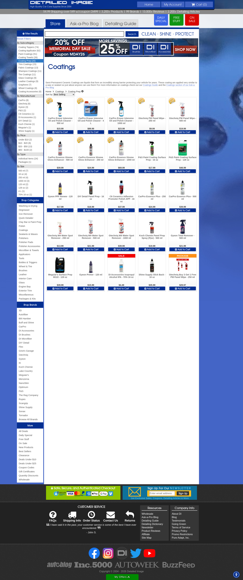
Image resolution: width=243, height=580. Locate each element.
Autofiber (23, 314)
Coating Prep (74, 91)
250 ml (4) (23, 177)
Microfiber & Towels (29, 250)
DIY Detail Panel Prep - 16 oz (91, 197)
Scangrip (23, 403)
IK (20, 363)
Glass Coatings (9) (27, 78)
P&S (21, 391)
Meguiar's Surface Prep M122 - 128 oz (60, 275)
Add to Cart (60, 132)
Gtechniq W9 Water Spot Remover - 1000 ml (121, 236)
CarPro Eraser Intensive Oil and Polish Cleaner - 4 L (91, 120)
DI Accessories (26, 330)
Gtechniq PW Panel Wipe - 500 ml (182, 119)
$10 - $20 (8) (24, 143)
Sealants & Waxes (28, 234)
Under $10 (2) (25, 139)
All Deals (23, 431)
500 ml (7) (23, 170)
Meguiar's (24, 375)
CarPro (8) (23, 100)
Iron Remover (26, 214)
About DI (176, 514)
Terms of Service (181, 527)
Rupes (22, 399)
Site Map (146, 537)
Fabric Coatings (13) (28, 67)
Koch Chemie (26, 367)
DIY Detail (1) (24, 120)
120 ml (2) (23, 184)
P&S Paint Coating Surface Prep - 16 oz (152, 158)
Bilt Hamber (25, 318)
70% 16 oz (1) (25, 194)
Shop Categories (30, 200)
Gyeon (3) (23, 107)
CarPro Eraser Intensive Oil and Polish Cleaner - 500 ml (60, 120)
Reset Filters (24, 38)
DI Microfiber (25, 338)
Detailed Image (61, 3)
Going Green (179, 524)
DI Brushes (24, 334)
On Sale (23, 443)
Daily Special (25, 435)
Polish (22, 226)
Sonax (22, 411)
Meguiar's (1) (24, 127)
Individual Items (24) (28, 158)
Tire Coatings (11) (27, 74)
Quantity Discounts (28, 475)
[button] (236, 574)
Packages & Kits (27, 298)
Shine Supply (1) (26, 131)
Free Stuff (24, 439)
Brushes (23, 270)
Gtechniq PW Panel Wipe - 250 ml (152, 119)
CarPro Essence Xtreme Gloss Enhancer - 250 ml (91, 158)
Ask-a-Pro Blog (150, 517)
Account (172, 4)
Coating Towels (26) (28, 57)
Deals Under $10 (27, 459)
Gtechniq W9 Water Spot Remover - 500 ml (91, 236)
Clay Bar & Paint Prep (30, 222)
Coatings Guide (150, 85)
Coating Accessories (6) (29, 91)
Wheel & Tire (25, 266)
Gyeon (22, 358)
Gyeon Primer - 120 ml (90, 274)
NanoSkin (24, 383)
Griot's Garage (26, 350)
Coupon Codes (26, 467)
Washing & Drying (28, 206)
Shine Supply (25, 407)
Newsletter (147, 527)
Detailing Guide (150, 520)
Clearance (24, 455)
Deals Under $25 (27, 463)
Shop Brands (30, 304)
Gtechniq (23, 354)
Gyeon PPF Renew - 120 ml (60, 197)
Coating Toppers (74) (28, 47)
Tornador (23, 415)
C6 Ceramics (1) (26, 114)
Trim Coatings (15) (27, 64)
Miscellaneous (26, 294)
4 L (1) (21, 191)
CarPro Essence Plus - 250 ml (152, 197)
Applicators (24, 254)
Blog (174, 517)
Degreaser (24, 210)
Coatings (23, 230)
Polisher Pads (26, 242)
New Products (26, 447)
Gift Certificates (27, 471)
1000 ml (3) (23, 181)
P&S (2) (22, 110)
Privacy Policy (179, 531)
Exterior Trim (25, 290)
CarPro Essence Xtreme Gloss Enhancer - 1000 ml (121, 158)
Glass (22, 282)
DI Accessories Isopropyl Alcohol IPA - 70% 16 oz (121, 275)
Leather (23, 274)
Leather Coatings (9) (28, 81)
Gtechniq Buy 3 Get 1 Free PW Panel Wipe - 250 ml (182, 275)
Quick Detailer (26, 218)
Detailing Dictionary (152, 524)
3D (20, 310)
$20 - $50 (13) (25, 146)
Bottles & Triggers (28, 262)
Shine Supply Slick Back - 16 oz (152, 275)
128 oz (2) (23, 188)
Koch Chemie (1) (26, 124)
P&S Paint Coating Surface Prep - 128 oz (182, 158)
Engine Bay (25, 286)
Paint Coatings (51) (27, 54)
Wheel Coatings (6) (27, 88)
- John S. (91, 532)
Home (149, 4)
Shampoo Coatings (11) (29, 71)
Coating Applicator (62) (29, 50)
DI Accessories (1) (27, 117)
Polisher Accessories (29, 246)
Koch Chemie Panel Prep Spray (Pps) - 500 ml (152, 236)
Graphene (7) (24, 84)
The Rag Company (28, 395)
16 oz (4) (22, 174)
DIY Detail (24, 342)
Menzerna (24, 379)
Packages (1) (24, 162)
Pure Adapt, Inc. (180, 537)
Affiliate (146, 534)
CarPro (22, 326)
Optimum (23, 387)
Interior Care (25, 278)
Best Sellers (25, 451)
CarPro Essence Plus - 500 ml (182, 197)
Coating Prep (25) (27, 61)
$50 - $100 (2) (25, 150)
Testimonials (178, 520)
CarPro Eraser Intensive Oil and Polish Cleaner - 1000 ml (121, 120)
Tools (21, 258)
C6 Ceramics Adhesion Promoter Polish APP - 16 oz (121, 199)
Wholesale (24, 479)
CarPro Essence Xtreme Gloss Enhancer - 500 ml (60, 158)
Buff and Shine (26, 322)
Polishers (23, 238)
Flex (21, 346)
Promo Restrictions (182, 534)
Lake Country (26, 371)
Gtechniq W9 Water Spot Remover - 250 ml (60, 236)
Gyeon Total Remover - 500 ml (182, 236)
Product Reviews (151, 531)
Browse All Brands (28, 419)
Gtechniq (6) (24, 103)
